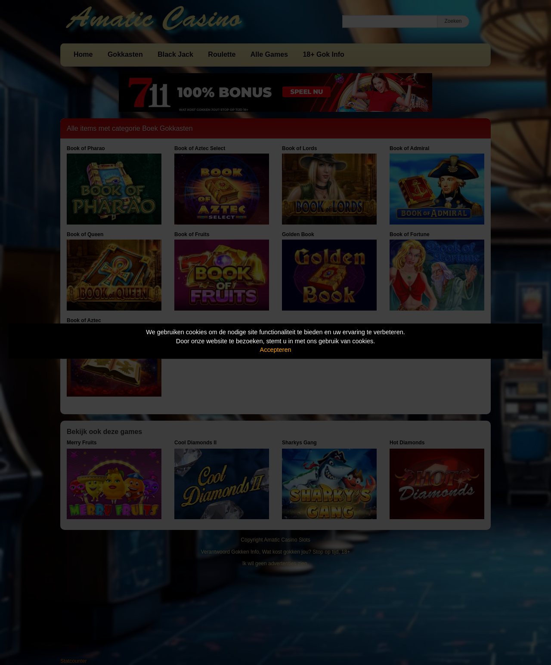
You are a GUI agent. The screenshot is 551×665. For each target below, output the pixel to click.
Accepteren (275, 349)
